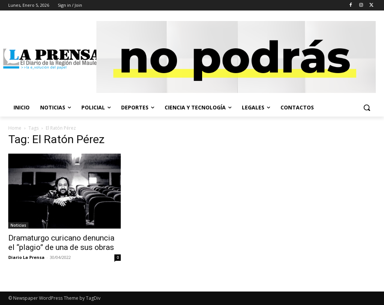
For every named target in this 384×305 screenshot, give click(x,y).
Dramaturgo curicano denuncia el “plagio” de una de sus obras (61, 242)
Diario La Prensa (26, 257)
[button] (367, 108)
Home (14, 128)
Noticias (18, 225)
